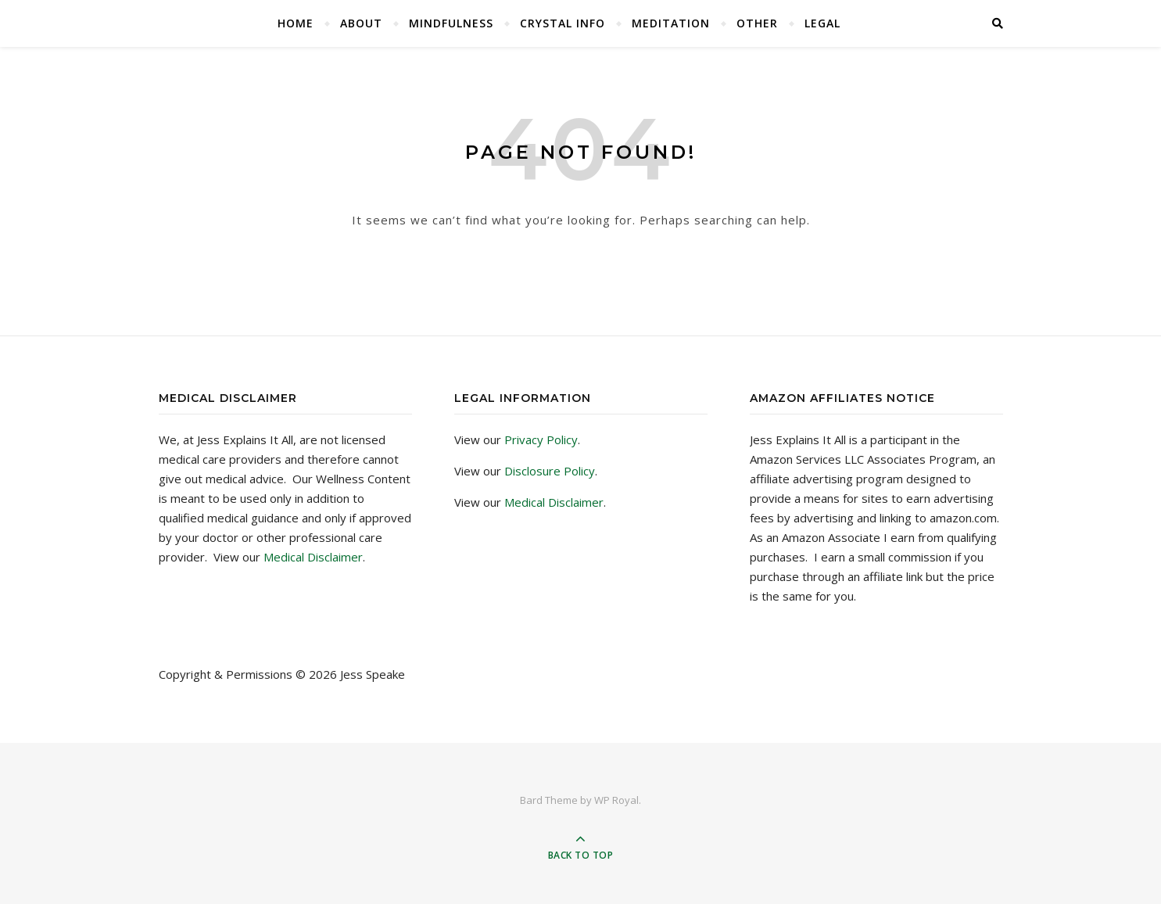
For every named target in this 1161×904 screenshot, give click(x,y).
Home (296, 23)
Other (757, 23)
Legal (822, 23)
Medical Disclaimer (313, 557)
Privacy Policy (541, 439)
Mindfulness (451, 23)
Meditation (671, 23)
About (361, 23)
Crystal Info (562, 23)
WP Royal (616, 800)
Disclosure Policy (549, 471)
